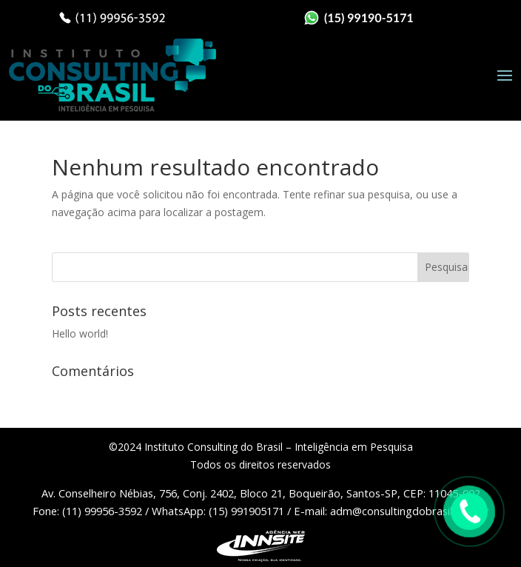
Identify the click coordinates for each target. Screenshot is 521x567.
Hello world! (80, 333)
